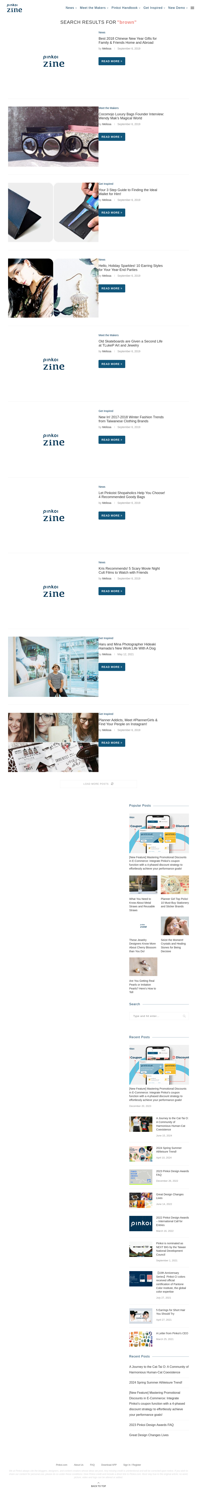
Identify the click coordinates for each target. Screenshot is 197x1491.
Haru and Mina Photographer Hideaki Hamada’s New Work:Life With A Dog (127, 646)
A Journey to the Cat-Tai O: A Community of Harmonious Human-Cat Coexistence (172, 1123)
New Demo (176, 7)
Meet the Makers (93, 7)
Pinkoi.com (61, 1464)
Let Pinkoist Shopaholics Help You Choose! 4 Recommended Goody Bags (131, 495)
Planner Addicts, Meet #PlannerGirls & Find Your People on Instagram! (127, 722)
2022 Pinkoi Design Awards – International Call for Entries (172, 1221)
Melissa (106, 48)
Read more (111, 61)
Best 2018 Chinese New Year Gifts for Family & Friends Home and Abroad (127, 41)
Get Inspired (153, 7)
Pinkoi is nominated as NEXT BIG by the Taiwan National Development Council (171, 1249)
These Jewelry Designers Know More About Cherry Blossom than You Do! (142, 945)
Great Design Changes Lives (170, 1196)
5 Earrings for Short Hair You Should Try (170, 1311)
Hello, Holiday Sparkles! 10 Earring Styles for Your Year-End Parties (130, 268)
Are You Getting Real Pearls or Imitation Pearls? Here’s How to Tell (142, 986)
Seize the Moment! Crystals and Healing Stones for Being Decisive (173, 945)
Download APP (109, 1464)
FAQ (92, 1464)
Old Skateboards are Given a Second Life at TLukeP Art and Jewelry (130, 343)
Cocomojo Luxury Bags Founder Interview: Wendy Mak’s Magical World (131, 116)
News (70, 7)
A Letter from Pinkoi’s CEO (172, 1333)
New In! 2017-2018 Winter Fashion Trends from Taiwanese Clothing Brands (131, 419)
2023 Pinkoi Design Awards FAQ (172, 1172)
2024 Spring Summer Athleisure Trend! (169, 1149)
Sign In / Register (132, 1464)
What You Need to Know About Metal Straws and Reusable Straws (142, 904)
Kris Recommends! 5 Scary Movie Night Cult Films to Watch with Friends (129, 570)
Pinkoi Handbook (125, 7)
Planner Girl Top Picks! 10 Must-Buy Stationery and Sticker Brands (175, 902)
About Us (78, 1464)
